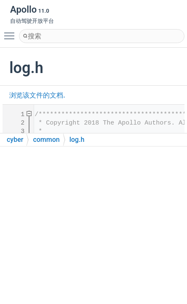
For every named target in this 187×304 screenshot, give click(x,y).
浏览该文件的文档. (37, 95)
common (46, 140)
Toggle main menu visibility (11, 32)
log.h (77, 140)
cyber (15, 140)
